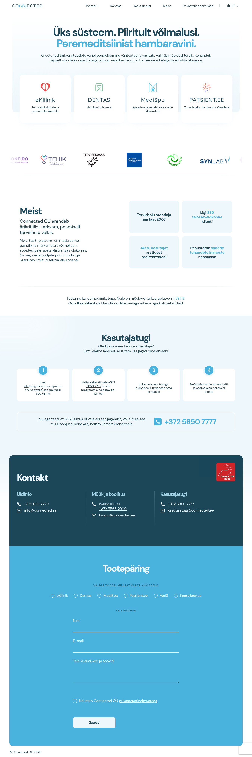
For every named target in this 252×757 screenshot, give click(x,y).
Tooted (90, 5)
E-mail (126, 645)
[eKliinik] (45, 99)
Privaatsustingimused (198, 5)
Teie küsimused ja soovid (126, 671)
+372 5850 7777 (100, 384)
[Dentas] (99, 99)
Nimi (126, 625)
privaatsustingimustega (138, 700)
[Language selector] (233, 6)
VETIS (180, 298)
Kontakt (116, 5)
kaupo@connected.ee (117, 515)
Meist (167, 5)
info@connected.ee (40, 510)
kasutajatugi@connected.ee (191, 510)
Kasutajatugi (142, 5)
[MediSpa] (152, 99)
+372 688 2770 (36, 504)
